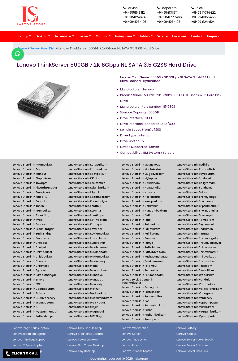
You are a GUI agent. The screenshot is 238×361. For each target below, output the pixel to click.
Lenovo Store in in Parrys (137, 243)
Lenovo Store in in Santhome (194, 188)
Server (83, 36)
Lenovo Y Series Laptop (28, 345)
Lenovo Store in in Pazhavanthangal (145, 256)
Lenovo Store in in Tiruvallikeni (195, 270)
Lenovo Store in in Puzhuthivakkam (144, 315)
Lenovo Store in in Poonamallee (142, 296)
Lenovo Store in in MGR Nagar (86, 302)
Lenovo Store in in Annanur (29, 206)
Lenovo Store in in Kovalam (84, 229)
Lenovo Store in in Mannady (85, 284)
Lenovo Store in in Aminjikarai (31, 192)
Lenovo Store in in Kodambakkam (88, 197)
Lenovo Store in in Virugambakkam (198, 311)
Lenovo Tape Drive (134, 339)
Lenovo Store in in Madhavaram (87, 247)
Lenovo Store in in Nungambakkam (144, 210)
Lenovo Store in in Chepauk (30, 243)
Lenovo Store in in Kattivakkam (87, 169)
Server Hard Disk (42, 48)
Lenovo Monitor (132, 345)
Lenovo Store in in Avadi (28, 220)
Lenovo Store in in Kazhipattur (86, 174)
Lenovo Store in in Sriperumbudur (197, 206)
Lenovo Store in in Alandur (29, 174)
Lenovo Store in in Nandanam (141, 183)
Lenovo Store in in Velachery (194, 298)
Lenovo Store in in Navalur (138, 192)
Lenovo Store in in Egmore (29, 270)
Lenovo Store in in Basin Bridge (32, 233)
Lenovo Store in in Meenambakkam (89, 298)
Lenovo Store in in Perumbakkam (142, 275)
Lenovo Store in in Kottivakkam (87, 220)
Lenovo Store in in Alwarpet (30, 183)
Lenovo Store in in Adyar (28, 169)
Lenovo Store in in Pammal (139, 238)
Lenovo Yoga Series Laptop (31, 328)
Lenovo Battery (186, 328)
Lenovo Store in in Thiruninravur (196, 247)
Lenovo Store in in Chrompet (31, 266)
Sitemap (141, 358)
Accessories (63, 36)
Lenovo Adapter (186, 334)
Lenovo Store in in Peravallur (140, 270)
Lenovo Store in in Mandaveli (85, 275)
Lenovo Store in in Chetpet (29, 247)
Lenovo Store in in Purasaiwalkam (143, 305)
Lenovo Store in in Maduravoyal (87, 261)
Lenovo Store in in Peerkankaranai (143, 261)
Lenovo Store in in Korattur (84, 210)
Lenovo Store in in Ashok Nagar (32, 215)
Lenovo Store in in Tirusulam (194, 266)
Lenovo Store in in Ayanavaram (33, 224)
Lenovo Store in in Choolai (29, 261)
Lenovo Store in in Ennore (28, 279)
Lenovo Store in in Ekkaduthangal (34, 275)
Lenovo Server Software (192, 345)
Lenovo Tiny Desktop (81, 351)
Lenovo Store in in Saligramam (195, 183)
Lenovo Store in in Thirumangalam (198, 238)
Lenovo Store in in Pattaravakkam (144, 252)
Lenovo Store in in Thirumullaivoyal (198, 243)
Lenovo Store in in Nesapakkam (142, 201)
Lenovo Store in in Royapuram (195, 174)
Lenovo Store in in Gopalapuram (33, 289)
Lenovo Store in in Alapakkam (32, 178)
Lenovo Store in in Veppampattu (197, 302)
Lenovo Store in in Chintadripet (32, 252)
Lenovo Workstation (135, 328)
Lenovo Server (131, 334)
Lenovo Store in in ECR (27, 284)
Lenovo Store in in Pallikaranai (141, 233)
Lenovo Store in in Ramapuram (141, 319)
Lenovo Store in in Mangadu (85, 279)
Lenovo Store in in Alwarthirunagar (35, 188)
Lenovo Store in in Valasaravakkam (199, 289)
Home (22, 48)
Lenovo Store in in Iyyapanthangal (35, 311)
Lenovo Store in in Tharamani (194, 229)
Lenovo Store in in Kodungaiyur (87, 201)
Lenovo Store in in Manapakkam (87, 270)
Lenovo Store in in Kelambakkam (88, 188)
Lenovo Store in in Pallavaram (141, 229)
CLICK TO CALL (21, 353)
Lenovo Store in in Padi (136, 220)
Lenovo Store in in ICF (26, 307)
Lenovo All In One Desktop (84, 328)
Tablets (144, 36)
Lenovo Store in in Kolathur (84, 206)
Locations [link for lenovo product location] (179, 36)
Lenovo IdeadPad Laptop (29, 334)
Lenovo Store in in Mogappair (86, 311)
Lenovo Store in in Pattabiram (141, 247)
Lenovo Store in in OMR (136, 215)
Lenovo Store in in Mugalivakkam (143, 174)
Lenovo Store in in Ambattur (30, 197)
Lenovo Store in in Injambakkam (33, 302)
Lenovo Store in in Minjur (82, 307)
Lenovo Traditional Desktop (85, 334)
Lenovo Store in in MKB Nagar (86, 316)
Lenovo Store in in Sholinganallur (197, 210)
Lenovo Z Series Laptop (137, 351)
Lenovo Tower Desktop (82, 339)
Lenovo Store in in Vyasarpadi (195, 316)
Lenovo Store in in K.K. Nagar (85, 178)
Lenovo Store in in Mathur (83, 289)
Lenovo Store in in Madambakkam (89, 256)
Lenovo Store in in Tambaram (195, 220)
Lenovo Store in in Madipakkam (87, 252)
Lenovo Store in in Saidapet (193, 178)
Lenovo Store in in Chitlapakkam (33, 256)
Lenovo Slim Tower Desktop (85, 345)
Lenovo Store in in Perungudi (140, 287)
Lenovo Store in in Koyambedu (86, 238)
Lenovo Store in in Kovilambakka (88, 233)
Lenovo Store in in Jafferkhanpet (33, 316)
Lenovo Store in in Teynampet (195, 224)
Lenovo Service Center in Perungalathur (137, 281)
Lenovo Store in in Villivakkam (195, 307)
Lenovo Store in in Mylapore (139, 178)
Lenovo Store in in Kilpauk (83, 192)
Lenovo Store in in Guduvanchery (34, 298)
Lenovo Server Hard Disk (192, 351)
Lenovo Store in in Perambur (139, 266)
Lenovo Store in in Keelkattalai (86, 183)
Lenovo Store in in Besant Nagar (33, 229)
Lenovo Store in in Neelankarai (141, 197)
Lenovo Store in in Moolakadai (141, 169)
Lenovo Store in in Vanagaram (195, 293)
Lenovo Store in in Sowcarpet (194, 215)
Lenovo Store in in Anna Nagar (32, 201)
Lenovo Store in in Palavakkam (141, 224)
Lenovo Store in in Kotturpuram (87, 224)
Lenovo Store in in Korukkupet (86, 215)
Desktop (41, 36)
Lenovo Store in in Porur (136, 301)
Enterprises (123, 36)
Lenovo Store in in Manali (83, 266)
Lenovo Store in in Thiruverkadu (196, 256)
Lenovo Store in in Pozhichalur (141, 292)
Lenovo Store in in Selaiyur (193, 192)
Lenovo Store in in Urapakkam (195, 275)
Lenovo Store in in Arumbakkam (33, 210)
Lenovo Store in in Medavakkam (87, 293)
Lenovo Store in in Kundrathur (86, 243)
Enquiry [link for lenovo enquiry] (213, 36)
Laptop (23, 36)
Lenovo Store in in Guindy (29, 293)
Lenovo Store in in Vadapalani (195, 284)
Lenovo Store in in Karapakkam (87, 165)
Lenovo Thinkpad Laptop (29, 339)
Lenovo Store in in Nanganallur (141, 188)
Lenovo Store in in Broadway (31, 238)
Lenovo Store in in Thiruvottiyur (196, 261)
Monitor (102, 36)
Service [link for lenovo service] (162, 36)
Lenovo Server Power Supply (195, 339)
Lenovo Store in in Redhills (192, 165)
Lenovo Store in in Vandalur (193, 279)
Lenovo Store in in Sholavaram (195, 201)
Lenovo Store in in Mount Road (141, 165)
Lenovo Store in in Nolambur (140, 206)
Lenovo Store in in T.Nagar (193, 233)
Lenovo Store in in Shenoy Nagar (197, 197)
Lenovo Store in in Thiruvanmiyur (197, 252)
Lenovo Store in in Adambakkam (33, 165)
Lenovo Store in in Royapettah (195, 169)
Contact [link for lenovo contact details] (196, 36)
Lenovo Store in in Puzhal (137, 310)
